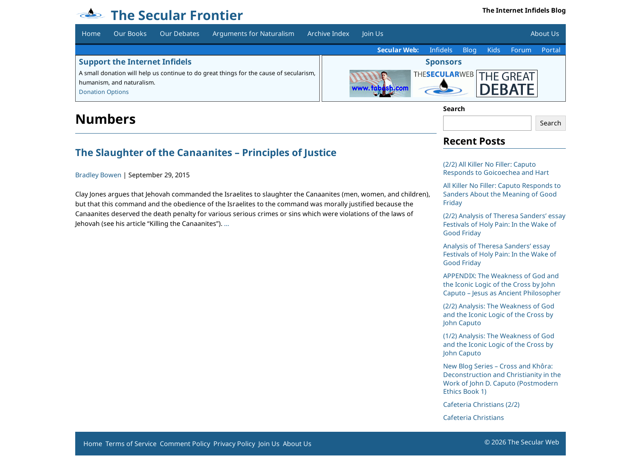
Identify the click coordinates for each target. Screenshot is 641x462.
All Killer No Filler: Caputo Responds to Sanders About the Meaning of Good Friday (502, 194)
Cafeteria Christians (473, 417)
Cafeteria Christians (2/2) (481, 404)
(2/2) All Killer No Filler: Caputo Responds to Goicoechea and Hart (496, 168)
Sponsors (444, 61)
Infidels (441, 49)
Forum (521, 49)
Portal (551, 49)
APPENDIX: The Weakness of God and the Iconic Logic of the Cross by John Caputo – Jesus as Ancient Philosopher (502, 284)
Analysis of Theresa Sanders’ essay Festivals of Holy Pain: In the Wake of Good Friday (499, 254)
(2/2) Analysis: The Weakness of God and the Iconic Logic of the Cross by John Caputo (498, 314)
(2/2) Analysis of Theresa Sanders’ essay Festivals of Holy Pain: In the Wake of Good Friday (504, 224)
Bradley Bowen (98, 174)
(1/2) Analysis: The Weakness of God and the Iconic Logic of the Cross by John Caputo (498, 344)
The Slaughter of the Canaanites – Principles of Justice (205, 152)
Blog (470, 49)
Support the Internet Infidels (135, 61)
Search (454, 108)
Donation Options (104, 92)
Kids (493, 49)
